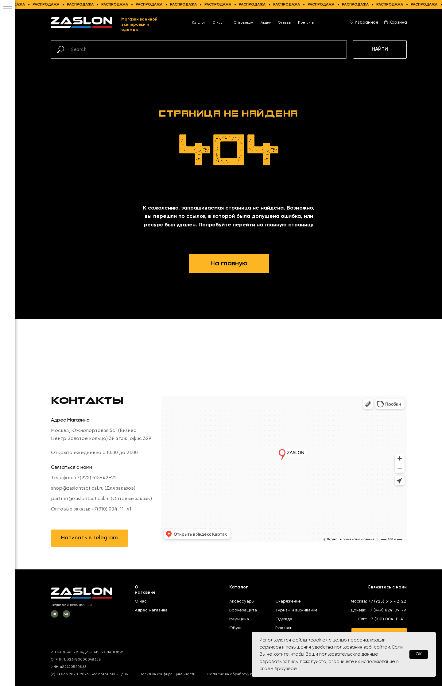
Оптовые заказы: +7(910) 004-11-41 (91, 509)
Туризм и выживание (296, 610)
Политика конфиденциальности (167, 674)
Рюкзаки (284, 628)
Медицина (239, 619)
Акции (266, 22)
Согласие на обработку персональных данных (248, 674)
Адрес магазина (151, 610)
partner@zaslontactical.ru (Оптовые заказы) (101, 498)
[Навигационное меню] (7, 9)
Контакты (306, 22)
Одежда (283, 619)
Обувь (235, 628)
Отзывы (284, 22)
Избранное (366, 22)
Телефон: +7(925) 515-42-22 (84, 477)
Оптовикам (243, 22)
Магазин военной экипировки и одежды (139, 24)
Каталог (198, 22)
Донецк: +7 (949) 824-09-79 (378, 610)
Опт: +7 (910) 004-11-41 (381, 619)
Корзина (398, 22)
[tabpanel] (228, 468)
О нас (217, 22)
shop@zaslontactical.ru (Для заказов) (93, 488)
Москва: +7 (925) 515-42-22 (378, 601)
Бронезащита (243, 610)
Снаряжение (288, 601)
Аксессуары (241, 601)
